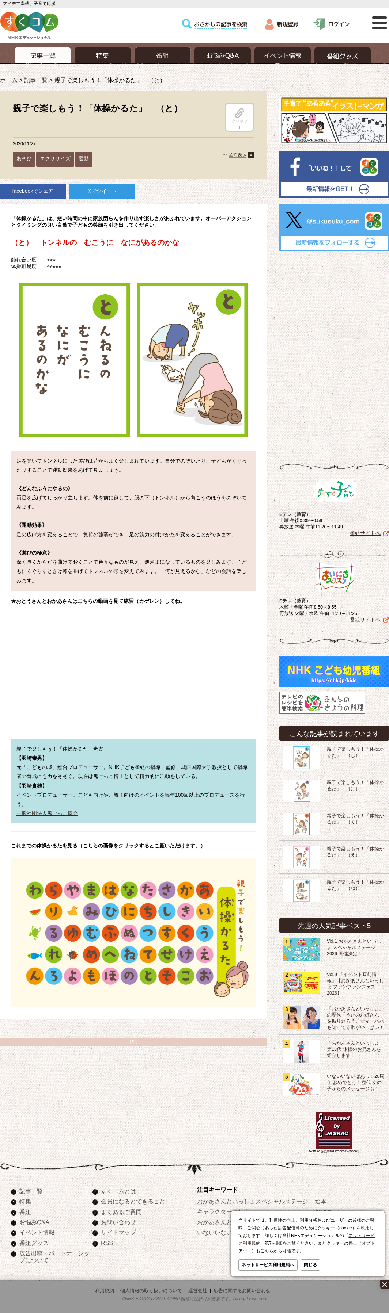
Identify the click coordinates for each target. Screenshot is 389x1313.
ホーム (9, 80)
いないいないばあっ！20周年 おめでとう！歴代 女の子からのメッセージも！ (355, 1082)
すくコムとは (118, 1191)
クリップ (239, 115)
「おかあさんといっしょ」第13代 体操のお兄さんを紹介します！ (355, 1049)
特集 (25, 1201)
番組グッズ (34, 1243)
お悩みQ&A (34, 1222)
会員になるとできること (133, 1201)
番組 (25, 1212)
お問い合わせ (118, 1222)
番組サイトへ (365, 533)
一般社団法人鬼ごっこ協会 (47, 813)
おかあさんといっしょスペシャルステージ (252, 1201)
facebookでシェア (33, 191)
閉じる (310, 1264)
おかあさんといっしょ (226, 1222)
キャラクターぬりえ (223, 1211)
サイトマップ (118, 1232)
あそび (24, 158)
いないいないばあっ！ (226, 1232)
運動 (84, 158)
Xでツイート (102, 191)
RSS (107, 1243)
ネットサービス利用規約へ (268, 1264)
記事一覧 (36, 80)
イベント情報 (36, 1232)
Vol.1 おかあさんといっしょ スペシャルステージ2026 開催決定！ (354, 947)
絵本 (320, 1201)
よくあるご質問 (121, 1212)
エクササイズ (55, 158)
